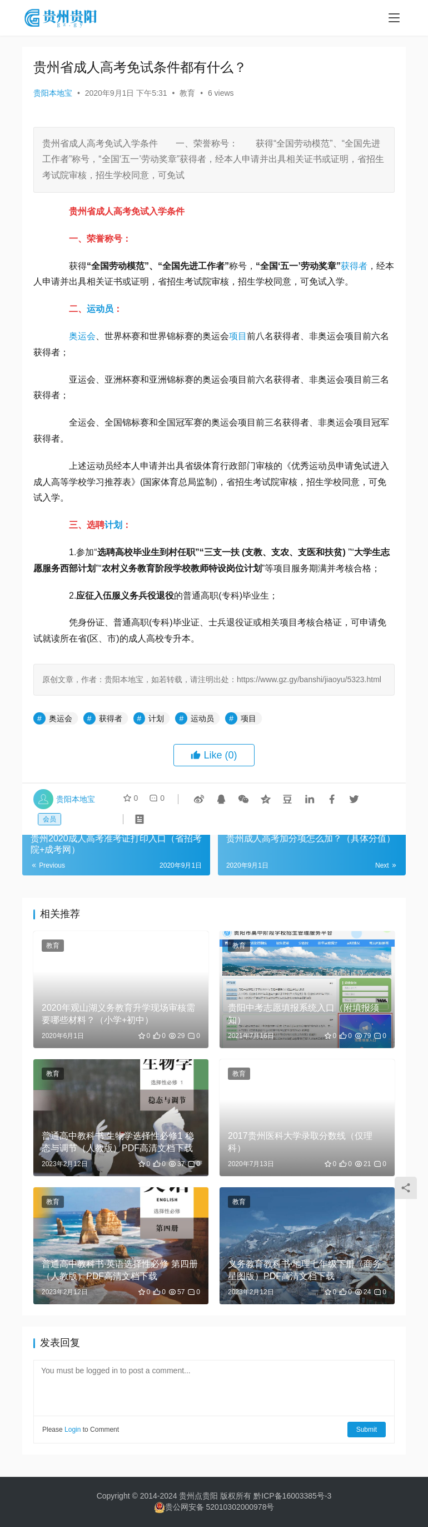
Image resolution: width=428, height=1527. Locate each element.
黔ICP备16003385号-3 (292, 1495)
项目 (238, 336)
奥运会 (82, 336)
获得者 (354, 266)
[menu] (394, 18)
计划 (113, 525)
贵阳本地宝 (52, 93)
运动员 (100, 309)
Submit (366, 1429)
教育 (187, 93)
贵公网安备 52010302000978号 (220, 1506)
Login (72, 1429)
